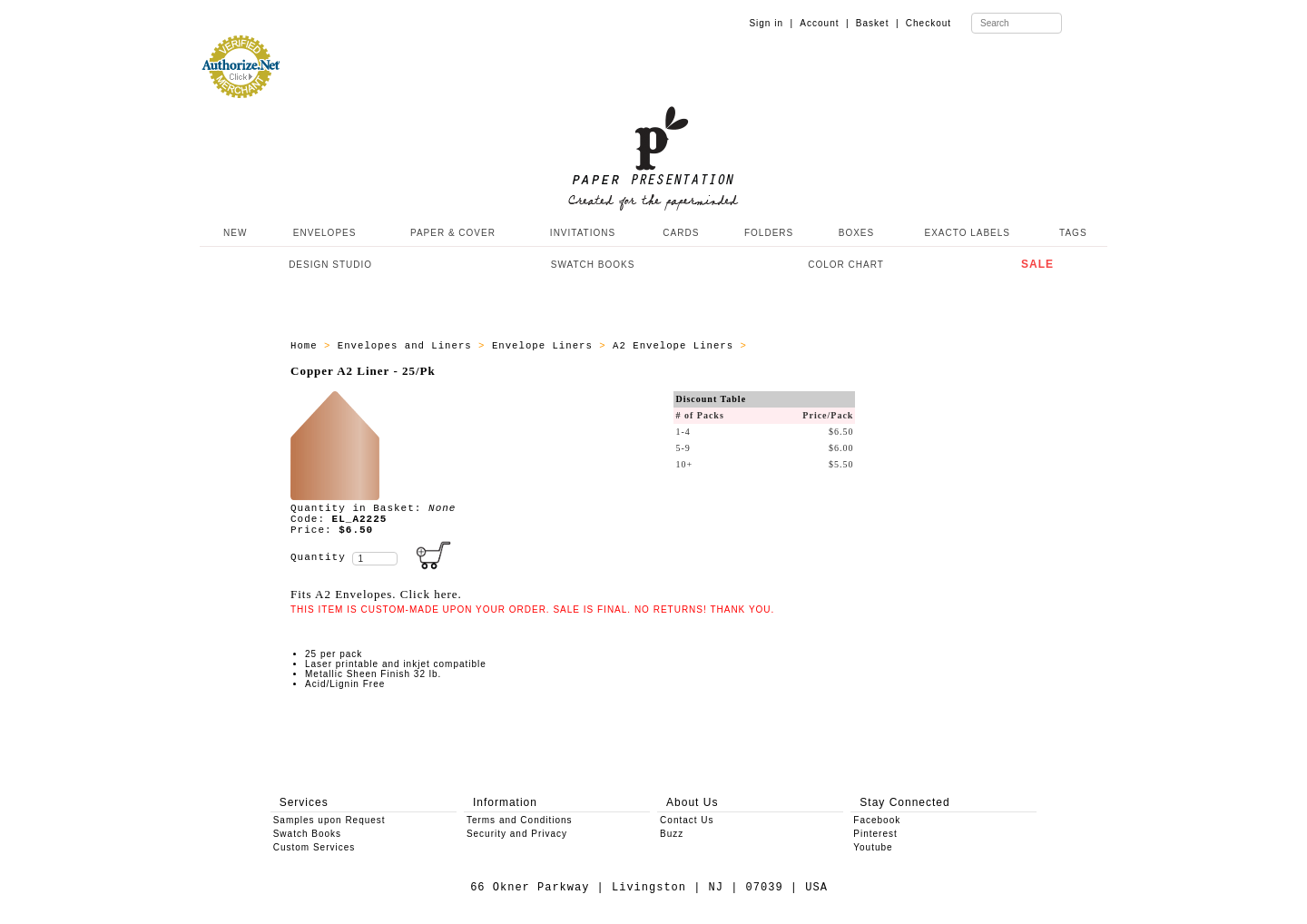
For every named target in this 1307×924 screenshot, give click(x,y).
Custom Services (314, 847)
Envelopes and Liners (408, 345)
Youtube (872, 847)
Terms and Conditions (520, 820)
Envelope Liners (545, 345)
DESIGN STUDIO (330, 265)
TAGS (1072, 233)
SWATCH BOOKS (593, 265)
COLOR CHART (846, 265)
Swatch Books (307, 834)
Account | (824, 23)
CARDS (681, 233)
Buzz (671, 834)
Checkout (928, 23)
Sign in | (771, 23)
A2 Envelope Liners (677, 345)
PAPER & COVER (453, 233)
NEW (233, 233)
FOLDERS (768, 233)
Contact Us (686, 820)
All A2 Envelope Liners (827, 345)
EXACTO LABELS (968, 233)
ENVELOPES (325, 233)
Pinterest (875, 834)
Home (307, 345)
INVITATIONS (582, 233)
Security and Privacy (517, 834)
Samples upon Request (329, 820)
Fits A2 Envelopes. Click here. (376, 594)
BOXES (856, 233)
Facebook (876, 820)
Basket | (877, 23)
